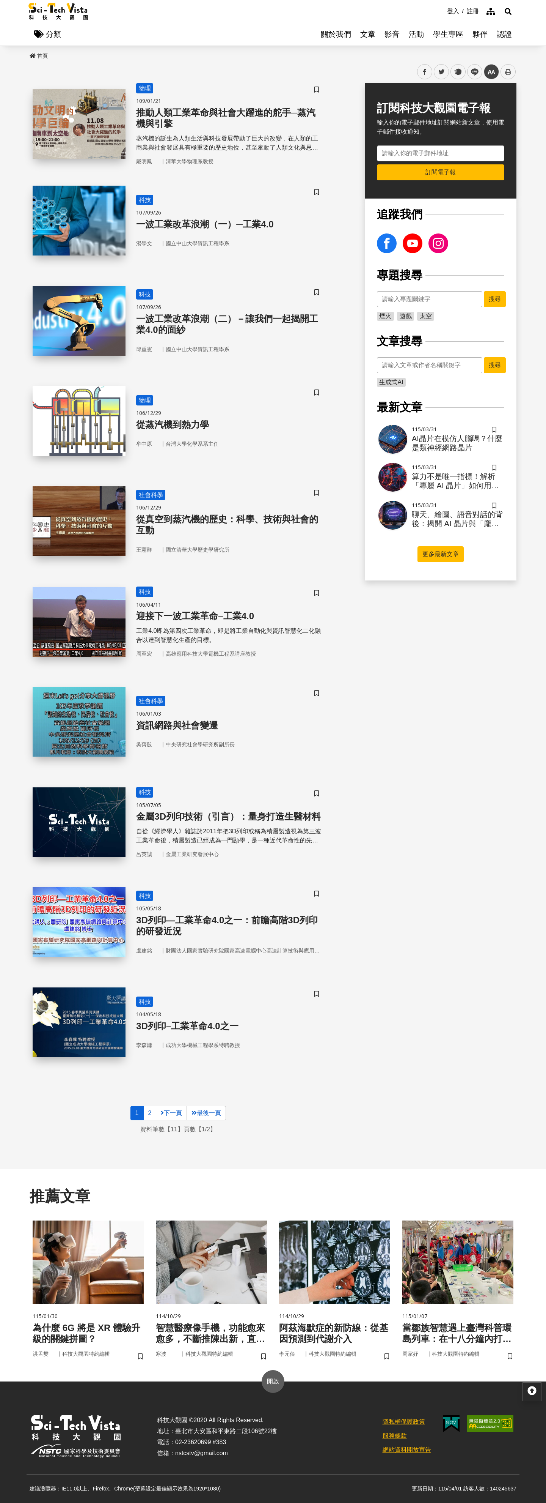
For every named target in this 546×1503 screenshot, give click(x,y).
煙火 (385, 316)
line (472, 72)
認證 (504, 34)
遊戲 (406, 316)
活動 (416, 34)
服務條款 (395, 1435)
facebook (424, 72)
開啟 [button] (273, 1381)
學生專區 (448, 34)
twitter (441, 72)
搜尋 (495, 299)
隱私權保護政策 (404, 1421)
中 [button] (491, 72)
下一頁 (171, 1113)
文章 (367, 34)
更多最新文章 (440, 554)
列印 (508, 71)
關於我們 (336, 34)
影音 (392, 34)
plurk (457, 72)
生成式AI (391, 382)
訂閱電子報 (440, 172)
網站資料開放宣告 (407, 1449)
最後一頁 (206, 1113)
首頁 (39, 56)
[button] (508, 11)
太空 (426, 316)
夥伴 (480, 34)
